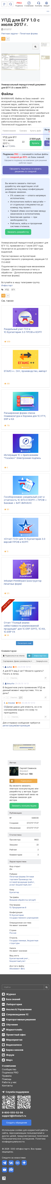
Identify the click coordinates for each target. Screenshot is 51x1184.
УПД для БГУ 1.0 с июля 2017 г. (20, 22)
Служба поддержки (17, 1092)
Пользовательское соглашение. (18, 1138)
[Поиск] (10, 4)
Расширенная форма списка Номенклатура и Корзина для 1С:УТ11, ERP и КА (25, 416)
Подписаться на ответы (14, 656)
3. (4, 703)
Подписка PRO (10, 1072)
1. (3, 667)
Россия (12, 933)
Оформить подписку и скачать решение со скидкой (25, 170)
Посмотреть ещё (24, 643)
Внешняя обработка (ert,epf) (22, 900)
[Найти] (46, 987)
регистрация (9, 725)
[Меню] (4, 4)
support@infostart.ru (14, 1116)
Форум (10, 1055)
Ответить (13, 678)
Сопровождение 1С (17, 1014)
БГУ (13, 290)
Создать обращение (16, 1122)
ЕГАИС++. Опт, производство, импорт (25, 371)
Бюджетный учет (24, 885)
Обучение (12, 1024)
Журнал (11, 994)
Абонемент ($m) (17, 968)
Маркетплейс (14, 1029)
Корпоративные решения (21, 1019)
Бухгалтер (14, 892)
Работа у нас (9, 1082)
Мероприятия (14, 1039)
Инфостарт (7, 285)
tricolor (11, 703)
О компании (9, 1066)
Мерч (9, 1060)
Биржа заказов (14, 1050)
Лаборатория (14, 1004)
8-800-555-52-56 (12, 1112)
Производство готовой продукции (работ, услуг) (22, 882)
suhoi (9, 667)
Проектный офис (16, 1034)
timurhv (10, 683)
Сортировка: (17, 661)
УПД (7, 290)
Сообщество (9, 1069)
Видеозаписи (14, 1044)
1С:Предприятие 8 (17, 907)
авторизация (23, 725)
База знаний (13, 999)
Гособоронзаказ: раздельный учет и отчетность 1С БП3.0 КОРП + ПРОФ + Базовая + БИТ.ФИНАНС (25, 500)
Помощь (6, 1079)
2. (3, 683)
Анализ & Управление (19, 1009)
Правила (7, 1076)
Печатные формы (17, 876)
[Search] (25, 987)
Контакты (7, 1085)
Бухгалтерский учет (19, 958)
